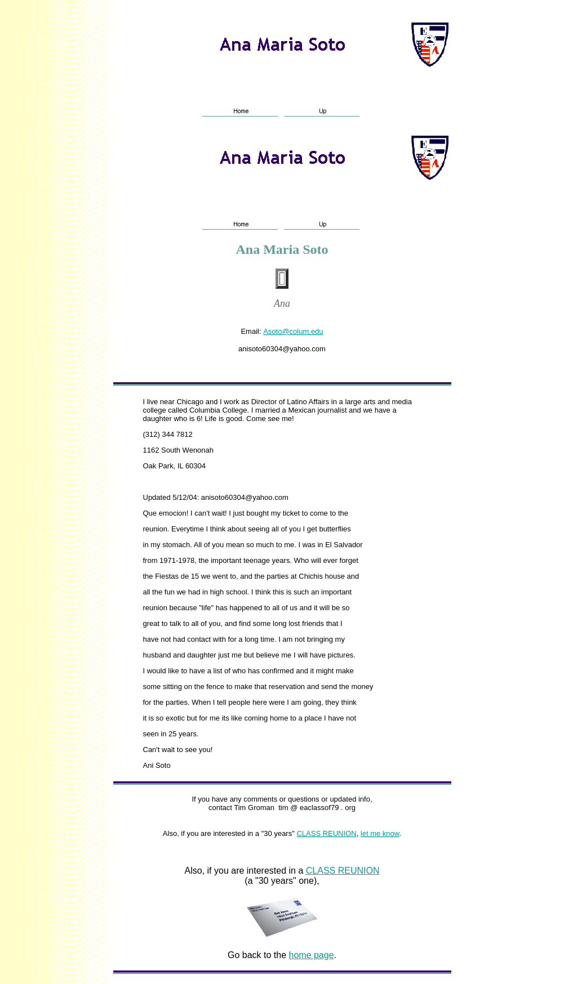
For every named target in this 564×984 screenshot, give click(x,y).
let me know (380, 833)
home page (311, 955)
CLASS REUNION (326, 833)
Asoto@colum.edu (293, 331)
